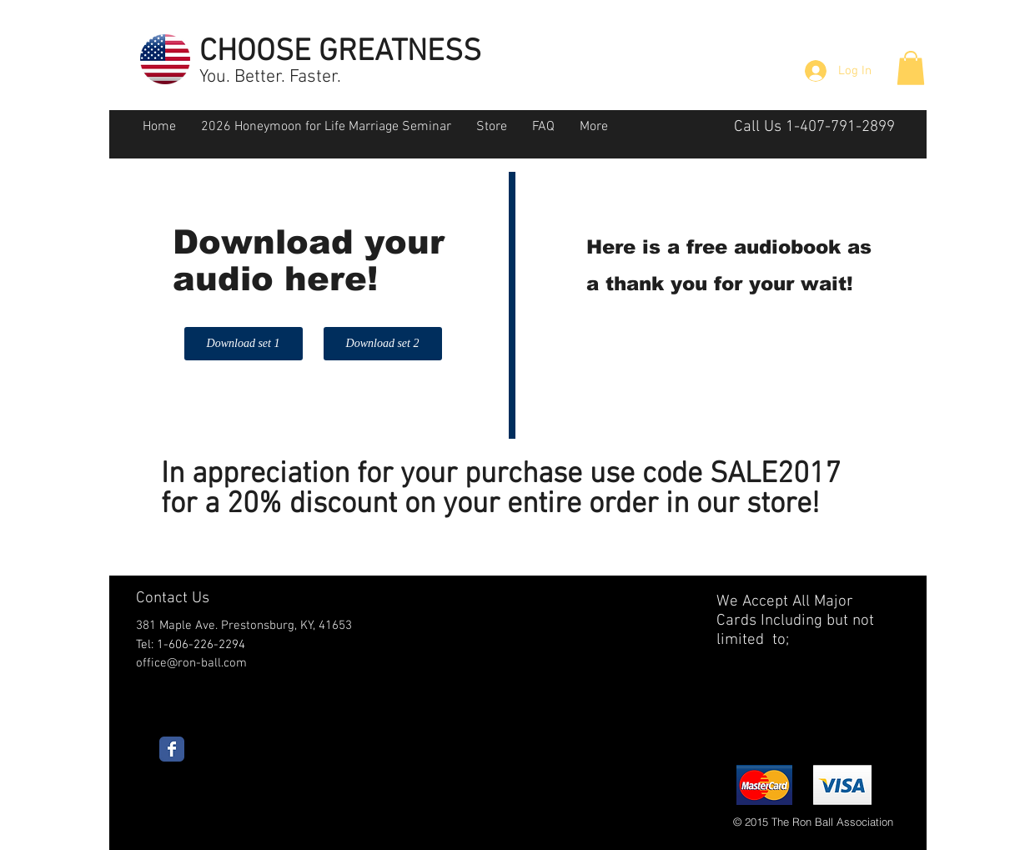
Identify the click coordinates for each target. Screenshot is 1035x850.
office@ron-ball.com (191, 663)
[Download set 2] (383, 343)
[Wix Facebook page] (171, 749)
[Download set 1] (243, 343)
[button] (911, 68)
